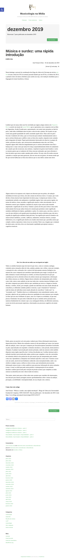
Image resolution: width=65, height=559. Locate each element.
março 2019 (9, 501)
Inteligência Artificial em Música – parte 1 (16, 432)
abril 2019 (8, 499)
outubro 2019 (9, 486)
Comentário (56, 402)
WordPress (41, 556)
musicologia (32, 402)
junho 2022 (8, 473)
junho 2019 (8, 495)
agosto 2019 (9, 490)
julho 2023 (8, 460)
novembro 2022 (10, 465)
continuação (9, 514)
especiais (27, 402)
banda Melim (26, 127)
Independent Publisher (26, 556)
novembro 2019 (10, 484)
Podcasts (24, 20)
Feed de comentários (11, 540)
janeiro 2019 (9, 505)
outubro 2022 (9, 467)
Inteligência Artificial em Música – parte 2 (16, 430)
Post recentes (52, 39)
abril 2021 (8, 475)
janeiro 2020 (9, 480)
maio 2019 (8, 497)
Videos (40, 20)
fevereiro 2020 (9, 478)
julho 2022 (8, 471)
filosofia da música (10, 518)
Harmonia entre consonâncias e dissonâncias (29, 445)
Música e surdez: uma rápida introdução (29, 53)
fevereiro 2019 (9, 503)
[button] (2, 10)
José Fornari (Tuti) (19, 402)
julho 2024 (8, 458)
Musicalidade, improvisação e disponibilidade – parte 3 (20, 434)
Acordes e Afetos (18, 449)
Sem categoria (9, 525)
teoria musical (9, 527)
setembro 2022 (9, 469)
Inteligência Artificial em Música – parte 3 (16, 428)
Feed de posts (9, 538)
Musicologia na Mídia (32, 13)
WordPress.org (9, 542)
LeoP (7, 521)
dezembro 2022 (10, 463)
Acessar (8, 536)
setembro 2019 (9, 488)
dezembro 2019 (10, 482)
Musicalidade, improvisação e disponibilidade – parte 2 (20, 436)
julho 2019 (8, 493)
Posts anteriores (33, 20)
